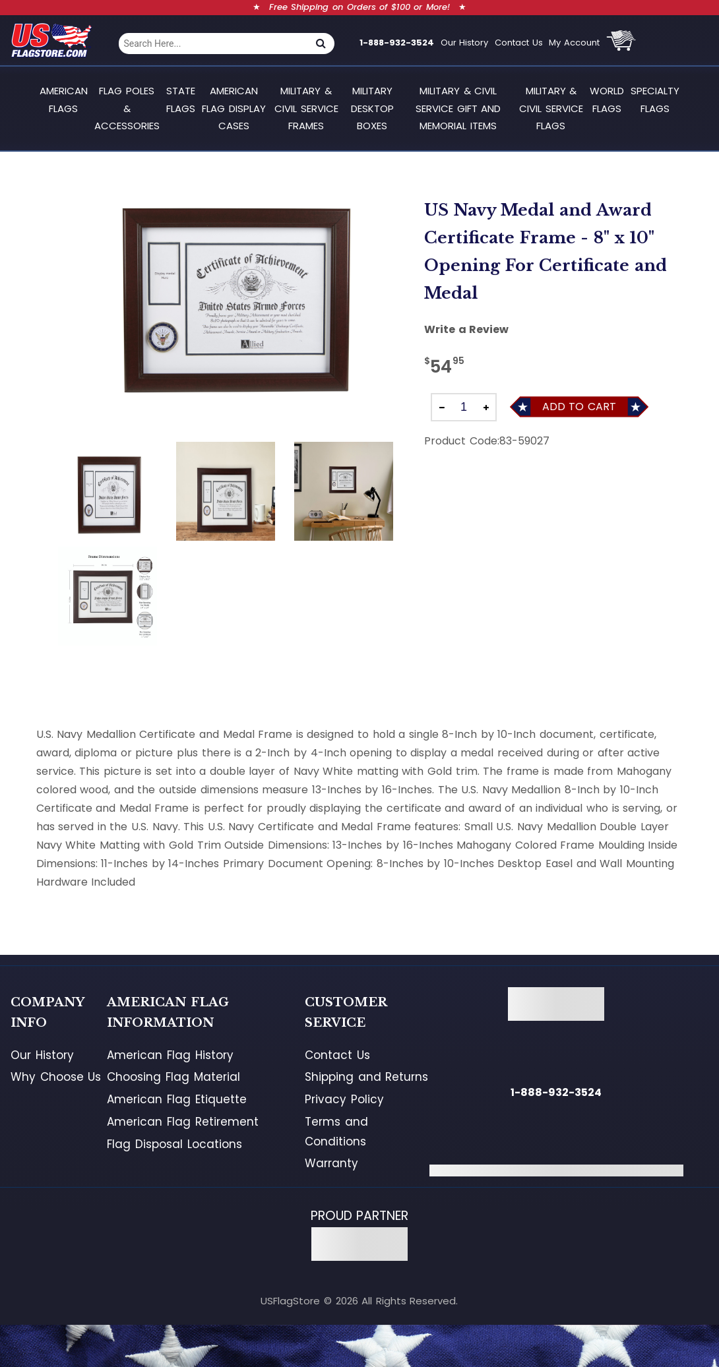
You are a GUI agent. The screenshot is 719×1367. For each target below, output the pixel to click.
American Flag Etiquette (176, 1099)
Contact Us (519, 42)
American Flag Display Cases (234, 108)
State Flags (180, 99)
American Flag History (170, 1055)
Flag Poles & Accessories (127, 108)
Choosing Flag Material (173, 1077)
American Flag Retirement (182, 1122)
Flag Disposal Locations (174, 1144)
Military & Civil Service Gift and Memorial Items (458, 108)
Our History (465, 42)
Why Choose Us (56, 1077)
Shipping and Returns (366, 1077)
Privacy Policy (344, 1099)
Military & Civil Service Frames (306, 108)
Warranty (331, 1163)
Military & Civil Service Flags (551, 108)
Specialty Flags (655, 99)
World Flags (607, 99)
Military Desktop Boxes (372, 108)
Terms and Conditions (336, 1131)
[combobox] (213, 43)
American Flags (64, 99)
